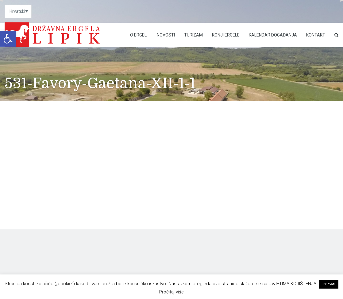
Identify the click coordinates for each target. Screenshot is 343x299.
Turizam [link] (193, 35)
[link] (8, 39)
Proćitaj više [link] (171, 292)
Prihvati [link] (329, 284)
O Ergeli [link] (139, 35)
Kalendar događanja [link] (273, 35)
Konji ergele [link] (226, 35)
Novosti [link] (166, 35)
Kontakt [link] (315, 35)
